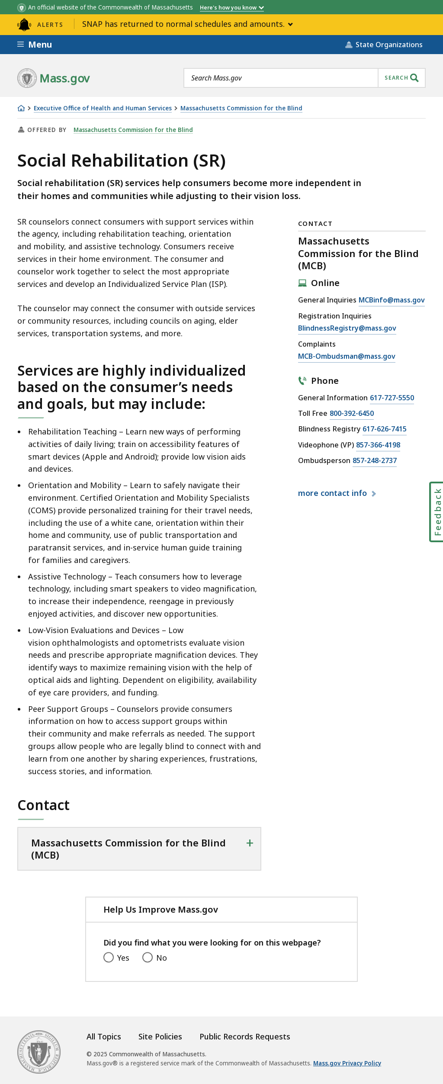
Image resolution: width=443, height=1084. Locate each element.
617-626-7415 (385, 429)
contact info (333, 493)
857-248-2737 (375, 461)
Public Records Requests (244, 1036)
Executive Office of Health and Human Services (103, 108)
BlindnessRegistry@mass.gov (347, 328)
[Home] (21, 108)
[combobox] (304, 78)
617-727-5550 (392, 398)
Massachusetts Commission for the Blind (241, 108)
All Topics (104, 1036)
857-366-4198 (378, 445)
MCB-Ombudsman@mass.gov (346, 357)
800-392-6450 (352, 414)
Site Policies (160, 1036)
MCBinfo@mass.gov (392, 300)
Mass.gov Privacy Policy (347, 1063)
